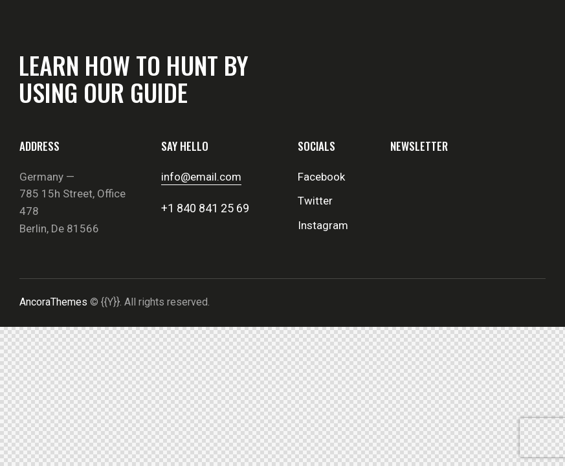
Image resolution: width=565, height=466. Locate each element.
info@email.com (201, 176)
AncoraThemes (53, 302)
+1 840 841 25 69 (205, 208)
